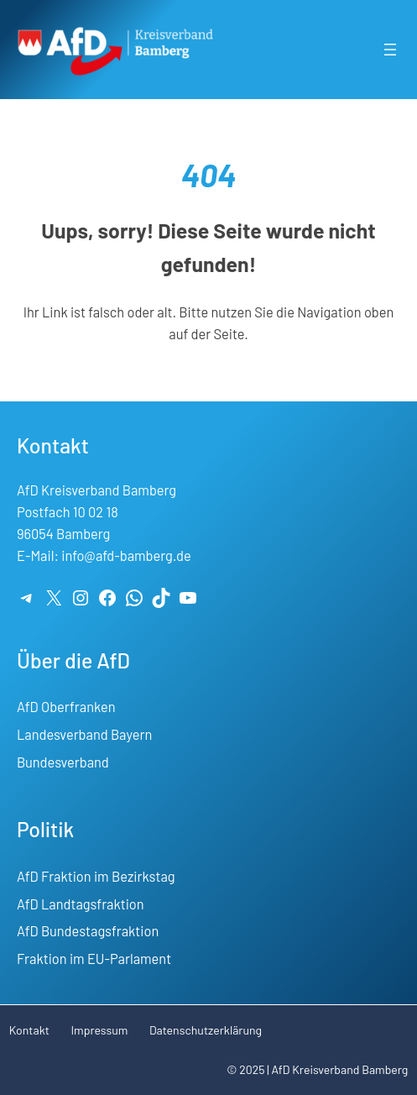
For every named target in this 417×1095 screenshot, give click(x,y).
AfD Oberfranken (66, 707)
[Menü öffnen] (390, 49)
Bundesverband (63, 762)
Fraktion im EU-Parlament (94, 959)
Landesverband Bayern (84, 734)
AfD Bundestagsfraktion (88, 931)
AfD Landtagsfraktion (80, 904)
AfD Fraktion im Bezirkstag (96, 876)
